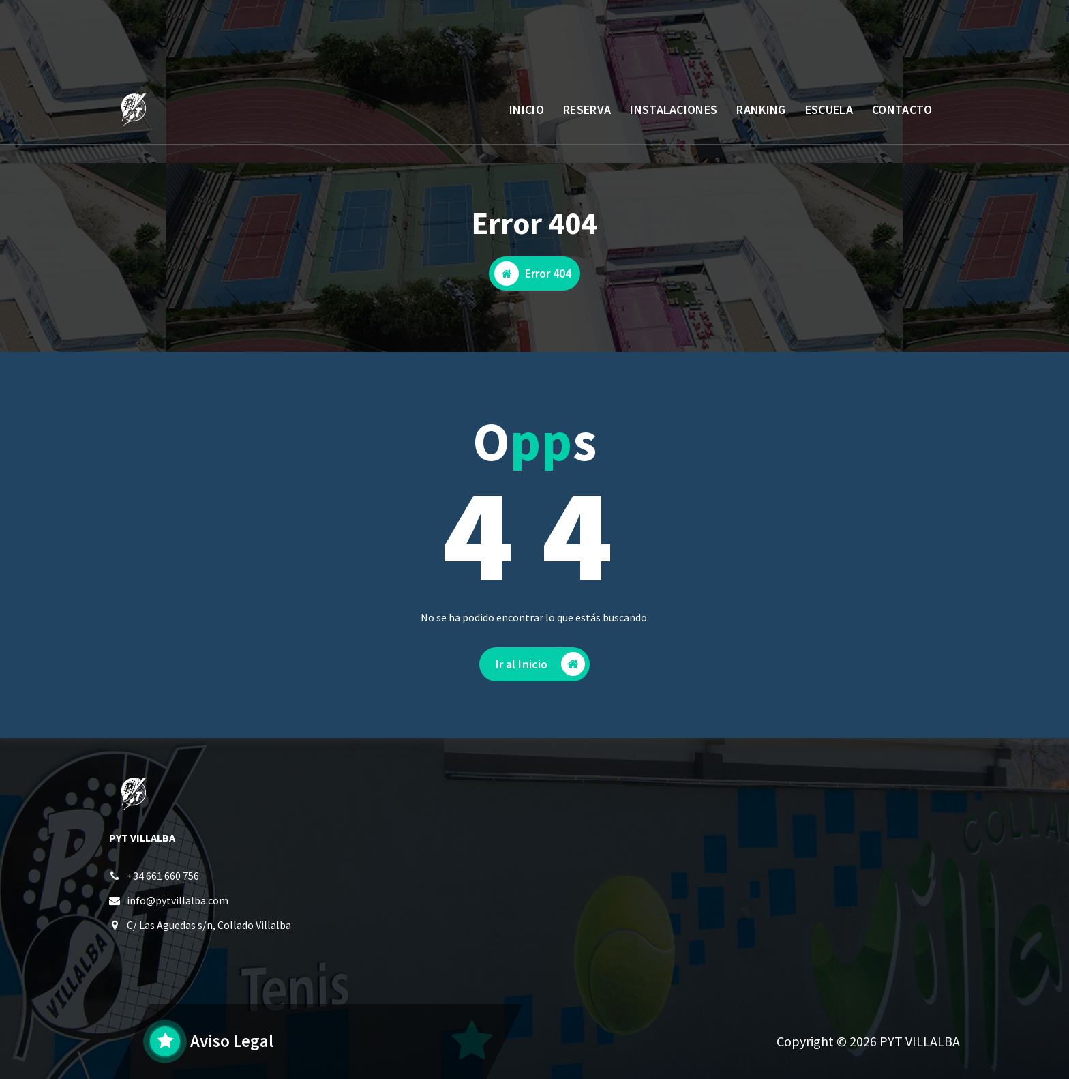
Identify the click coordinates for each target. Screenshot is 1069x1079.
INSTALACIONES (673, 109)
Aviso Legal (231, 1041)
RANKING (760, 109)
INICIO (526, 109)
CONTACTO (902, 109)
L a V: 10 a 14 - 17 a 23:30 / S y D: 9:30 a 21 (271, 44)
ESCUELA (829, 109)
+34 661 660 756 (163, 878)
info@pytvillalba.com (177, 902)
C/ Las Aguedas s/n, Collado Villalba (209, 927)
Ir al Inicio (541, 667)
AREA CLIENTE (897, 36)
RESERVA (587, 109)
